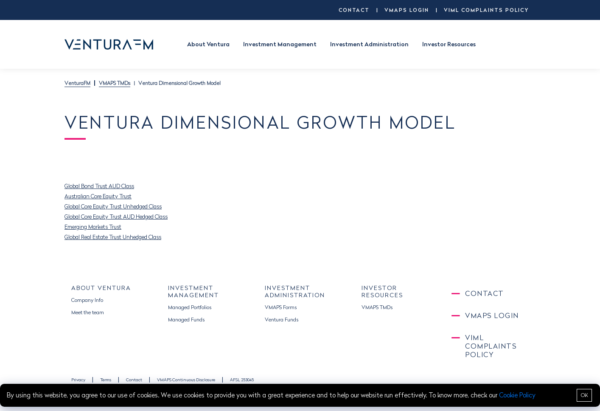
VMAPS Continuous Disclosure (186, 380)
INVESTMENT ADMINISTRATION (295, 291)
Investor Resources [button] (449, 44)
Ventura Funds (281, 319)
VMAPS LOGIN (406, 10)
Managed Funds (186, 319)
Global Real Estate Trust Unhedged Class (112, 237)
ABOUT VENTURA (101, 288)
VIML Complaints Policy (486, 10)
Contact (134, 380)
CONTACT (354, 10)
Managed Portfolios (189, 307)
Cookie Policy (517, 395)
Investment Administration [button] (369, 44)
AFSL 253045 (242, 380)
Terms (105, 380)
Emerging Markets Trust (92, 226)
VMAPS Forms (281, 307)
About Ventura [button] (208, 44)
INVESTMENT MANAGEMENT (193, 291)
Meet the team (87, 312)
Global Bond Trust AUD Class (99, 186)
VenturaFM (77, 83)
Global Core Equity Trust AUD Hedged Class (116, 216)
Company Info (87, 300)
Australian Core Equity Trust (98, 196)
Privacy (78, 380)
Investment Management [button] (280, 44)
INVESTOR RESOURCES (382, 291)
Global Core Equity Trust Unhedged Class (113, 206)
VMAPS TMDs (114, 83)
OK (584, 395)
